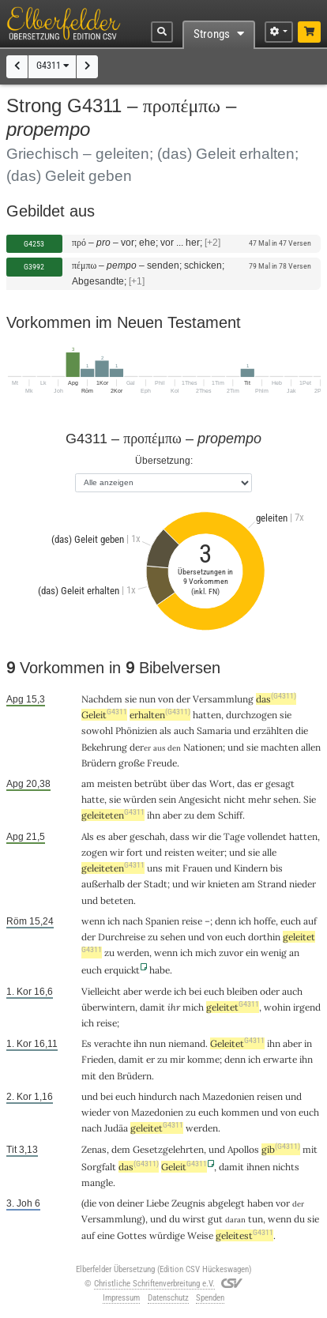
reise (192, 921)
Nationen (203, 747)
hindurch (157, 1096)
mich (193, 1007)
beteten (116, 900)
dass (180, 836)
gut (215, 1219)
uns (155, 868)
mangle (97, 1182)
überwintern (108, 1007)
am (88, 783)
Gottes (132, 1235)
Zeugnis (188, 1203)
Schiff (230, 815)
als (165, 730)
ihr (173, 1007)
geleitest (244, 1235)
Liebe (157, 1203)
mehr (259, 799)
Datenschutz (168, 1298)
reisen (270, 1096)
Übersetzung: (164, 460)
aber (172, 815)
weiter (210, 852)
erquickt (122, 970)
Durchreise (121, 937)
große (131, 763)
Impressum (121, 1298)
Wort (220, 783)
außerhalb (103, 884)
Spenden (210, 1298)
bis (276, 868)
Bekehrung (104, 747)
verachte (112, 1043)
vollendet (267, 836)
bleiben (242, 991)
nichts (285, 1167)
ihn (153, 815)
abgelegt (226, 1203)
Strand (272, 884)
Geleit (104, 715)
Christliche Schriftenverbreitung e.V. (154, 1283)
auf (88, 1235)
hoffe (265, 921)
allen (311, 747)
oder (270, 991)
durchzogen (251, 715)
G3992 (34, 267)
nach (132, 921)
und (235, 747)
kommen (240, 1112)
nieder (302, 884)
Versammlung (223, 699)
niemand (186, 1043)
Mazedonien (228, 1096)
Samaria (214, 730)
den (107, 1076)
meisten (114, 783)
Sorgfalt (98, 1167)
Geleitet (237, 1043)
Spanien (162, 921)
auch (184, 730)
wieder (96, 1112)
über (180, 783)
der (183, 699)
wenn (93, 921)
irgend (307, 1007)
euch (290, 921)
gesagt (280, 783)
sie (131, 699)
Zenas (94, 1149)
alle (269, 852)
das (276, 699)
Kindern (251, 868)
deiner (130, 1203)
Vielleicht (101, 991)
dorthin (264, 937)
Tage (234, 836)
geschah (147, 836)
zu (189, 815)
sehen (286, 799)
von (166, 699)
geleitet (232, 1007)
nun (147, 699)
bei (195, 991)
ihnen (258, 1167)
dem (206, 815)
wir (199, 836)
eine (106, 1235)
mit (172, 868)
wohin (277, 1007)
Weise (200, 1235)
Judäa (116, 1128)
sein (167, 799)
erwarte (280, 1059)
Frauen (197, 868)
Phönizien (136, 730)
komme (203, 1059)
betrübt (150, 783)
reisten (179, 852)
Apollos (243, 1149)
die (301, 730)
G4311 (52, 65)
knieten (223, 884)
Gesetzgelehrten (168, 1149)
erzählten (273, 730)
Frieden (97, 1059)
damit (152, 1007)
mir (177, 1059)
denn (225, 921)
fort (134, 852)
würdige (167, 1235)
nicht (235, 799)
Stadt (155, 884)
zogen (94, 852)
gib (280, 1149)
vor (283, 1203)
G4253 (34, 244)
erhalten (160, 715)
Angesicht (200, 799)
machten (280, 747)
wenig (274, 952)
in (308, 1043)
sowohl (97, 730)
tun (255, 1219)
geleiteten (113, 815)
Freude (162, 763)
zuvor (231, 952)
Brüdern (98, 763)
